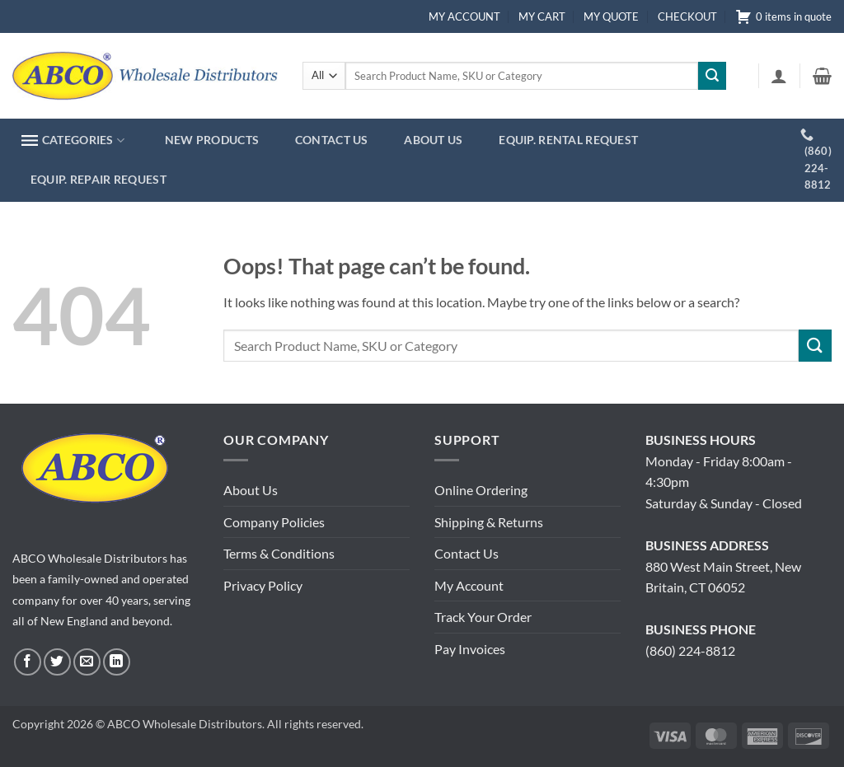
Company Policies (274, 522)
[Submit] (712, 76)
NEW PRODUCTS (212, 140)
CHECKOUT (687, 16)
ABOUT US (433, 140)
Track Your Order (483, 616)
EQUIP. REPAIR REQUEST (98, 179)
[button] (779, 76)
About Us (250, 490)
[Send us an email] (87, 662)
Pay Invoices (469, 649)
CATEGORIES (72, 140)
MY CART (541, 16)
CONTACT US (331, 140)
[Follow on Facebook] (27, 662)
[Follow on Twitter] (57, 662)
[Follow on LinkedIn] (116, 662)
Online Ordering (481, 490)
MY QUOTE (611, 16)
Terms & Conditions (279, 553)
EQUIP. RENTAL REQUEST (568, 140)
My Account (469, 585)
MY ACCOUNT (464, 16)
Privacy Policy (262, 585)
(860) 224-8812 (690, 650)
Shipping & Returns (488, 522)
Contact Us (466, 553)
